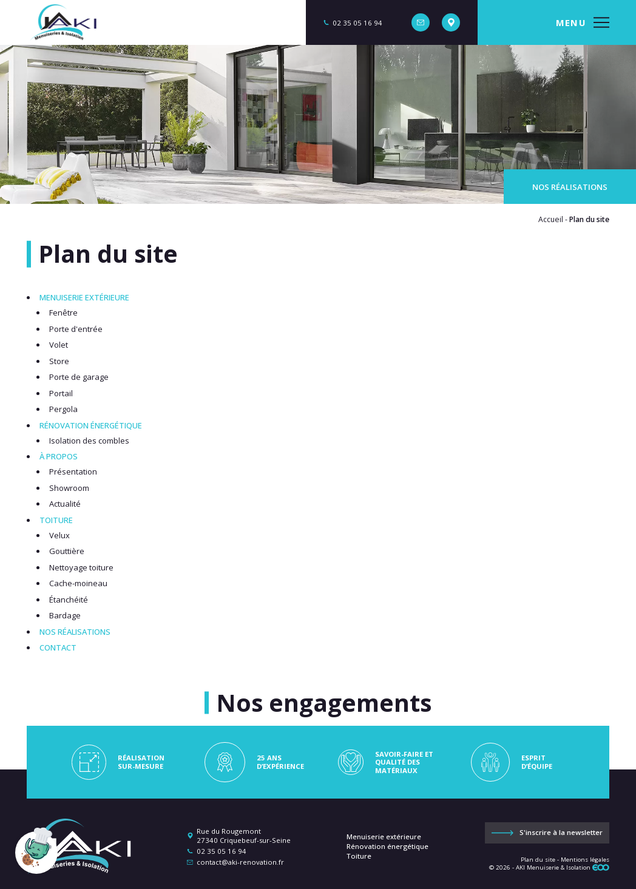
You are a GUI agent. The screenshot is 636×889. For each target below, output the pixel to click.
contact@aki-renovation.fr (240, 862)
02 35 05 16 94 (221, 851)
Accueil (550, 219)
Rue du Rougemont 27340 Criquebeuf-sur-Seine (244, 835)
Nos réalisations (569, 186)
